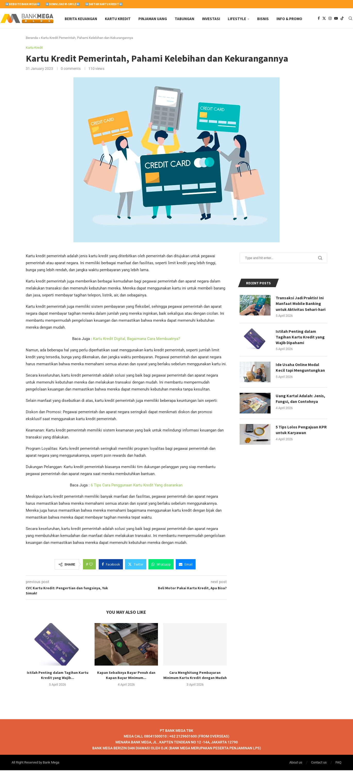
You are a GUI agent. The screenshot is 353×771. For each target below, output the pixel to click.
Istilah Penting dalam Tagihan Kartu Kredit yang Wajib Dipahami (300, 337)
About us (295, 763)
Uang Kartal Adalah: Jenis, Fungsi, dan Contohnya (300, 399)
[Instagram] (330, 19)
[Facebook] (319, 19)
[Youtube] (336, 19)
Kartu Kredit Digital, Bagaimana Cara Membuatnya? (136, 339)
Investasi (211, 18)
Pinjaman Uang (152, 18)
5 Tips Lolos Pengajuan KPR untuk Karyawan (301, 430)
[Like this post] (91, 565)
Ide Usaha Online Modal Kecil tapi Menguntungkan (300, 368)
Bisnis (263, 18)
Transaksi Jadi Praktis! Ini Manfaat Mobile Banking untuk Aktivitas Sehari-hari (300, 304)
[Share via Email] (186, 565)
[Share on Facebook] (111, 565)
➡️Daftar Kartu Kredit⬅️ (104, 4)
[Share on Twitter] (135, 565)
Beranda (32, 38)
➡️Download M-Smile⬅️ (62, 4)
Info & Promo (289, 18)
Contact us (319, 763)
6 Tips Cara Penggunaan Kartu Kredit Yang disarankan (136, 486)
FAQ (338, 763)
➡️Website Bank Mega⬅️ (22, 4)
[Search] (350, 19)
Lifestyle (237, 18)
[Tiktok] (342, 19)
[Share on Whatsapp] (161, 565)
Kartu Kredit (118, 18)
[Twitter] (324, 19)
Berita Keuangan (81, 18)
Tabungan (184, 18)
